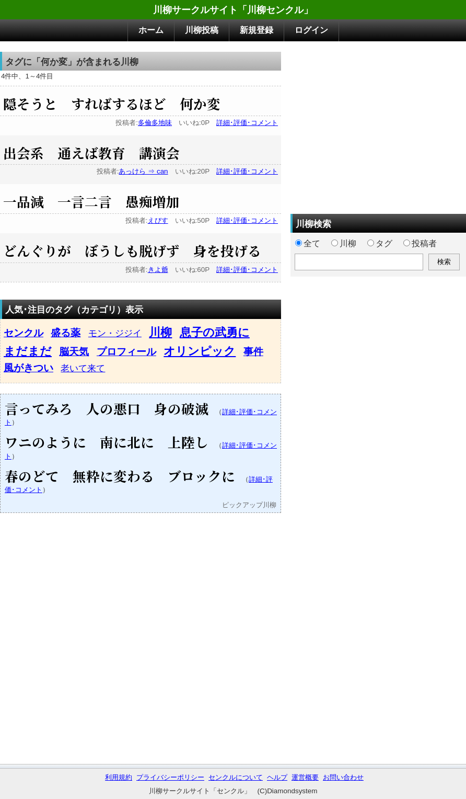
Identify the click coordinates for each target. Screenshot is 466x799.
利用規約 (118, 777)
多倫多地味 (155, 123)
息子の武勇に (215, 332)
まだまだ (28, 351)
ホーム (151, 30)
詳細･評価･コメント (247, 123)
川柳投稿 (201, 30)
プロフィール (126, 351)
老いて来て (83, 368)
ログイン (311, 30)
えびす (158, 220)
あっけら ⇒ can (143, 171)
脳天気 (74, 351)
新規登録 (256, 30)
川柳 (160, 332)
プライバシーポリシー (170, 777)
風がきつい (28, 367)
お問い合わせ (343, 777)
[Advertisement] (378, 125)
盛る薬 (65, 332)
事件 (253, 351)
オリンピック (200, 351)
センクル (23, 332)
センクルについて (235, 777)
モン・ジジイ (115, 333)
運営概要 (305, 777)
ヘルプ (277, 777)
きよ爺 (158, 269)
